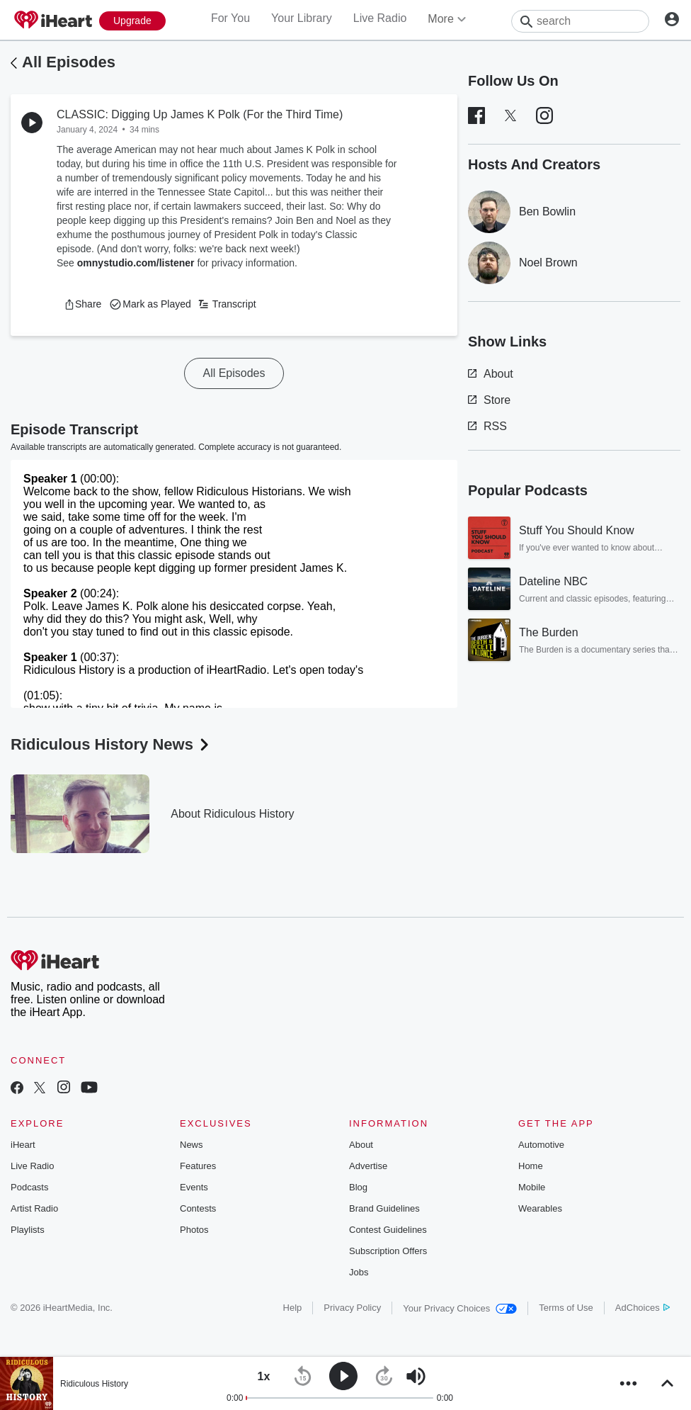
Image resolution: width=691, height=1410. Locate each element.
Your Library (301, 18)
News (191, 1144)
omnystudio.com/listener (136, 263)
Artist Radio (34, 1208)
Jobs (358, 1272)
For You (230, 18)
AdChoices (642, 1307)
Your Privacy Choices (460, 1308)
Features (198, 1166)
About (490, 374)
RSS (487, 426)
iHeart (23, 1144)
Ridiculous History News (111, 744)
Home (530, 1166)
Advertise (368, 1166)
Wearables (540, 1208)
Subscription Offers (388, 1251)
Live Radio (380, 18)
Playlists (28, 1229)
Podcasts (29, 1187)
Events (194, 1187)
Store (489, 400)
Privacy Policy (352, 1307)
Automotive (541, 1144)
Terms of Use (566, 1307)
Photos (194, 1229)
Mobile (531, 1187)
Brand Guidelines (384, 1208)
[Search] (580, 21)
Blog (358, 1187)
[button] (82, 304)
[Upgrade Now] (132, 20)
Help (292, 1307)
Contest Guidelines (388, 1229)
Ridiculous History (94, 1384)
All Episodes (68, 62)
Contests (198, 1208)
